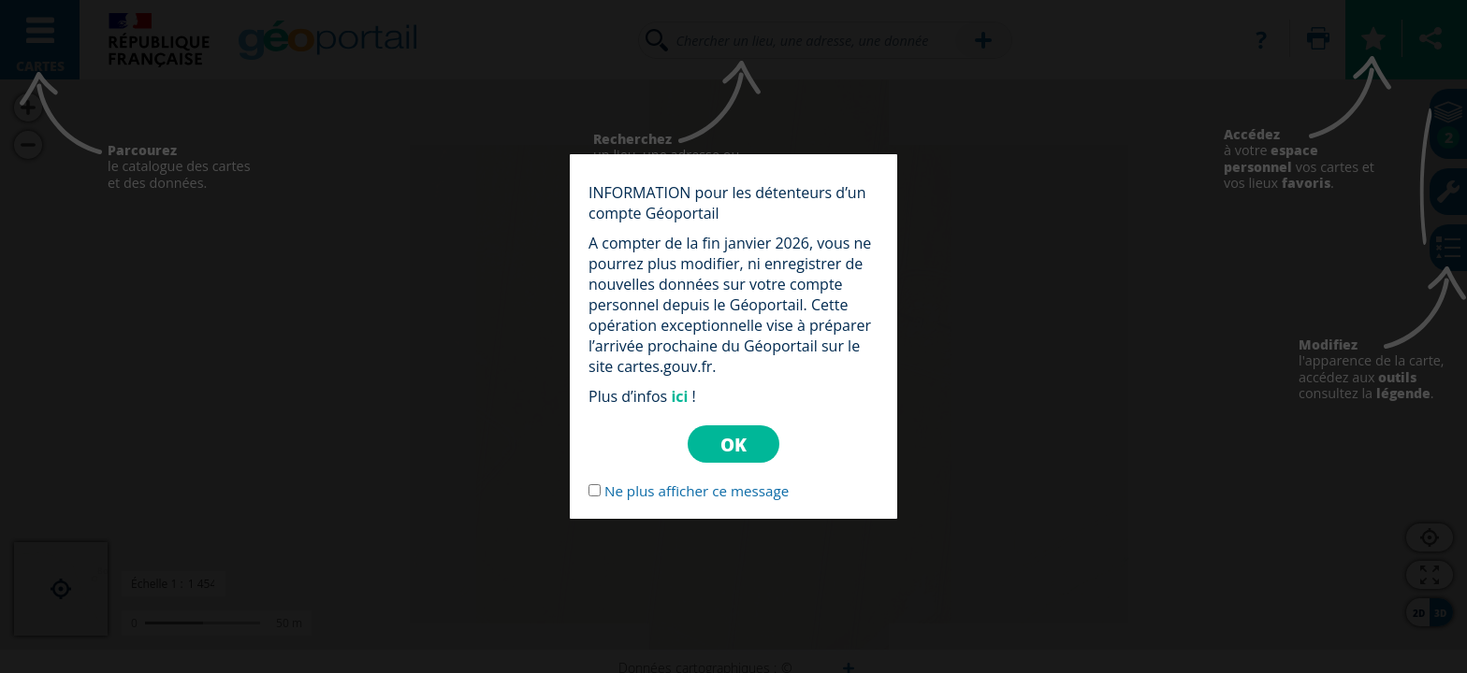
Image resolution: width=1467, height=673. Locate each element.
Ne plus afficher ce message (696, 490)
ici (679, 396)
